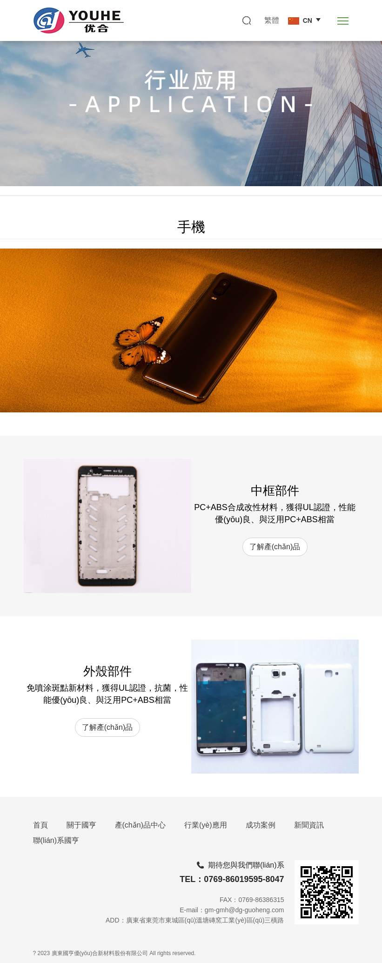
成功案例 (260, 825)
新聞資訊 (309, 825)
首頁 (40, 825)
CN (300, 21)
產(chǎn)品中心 (140, 825)
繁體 (271, 20)
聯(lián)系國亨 (56, 840)
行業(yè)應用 (205, 825)
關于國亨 (81, 825)
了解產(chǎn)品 (274, 547)
